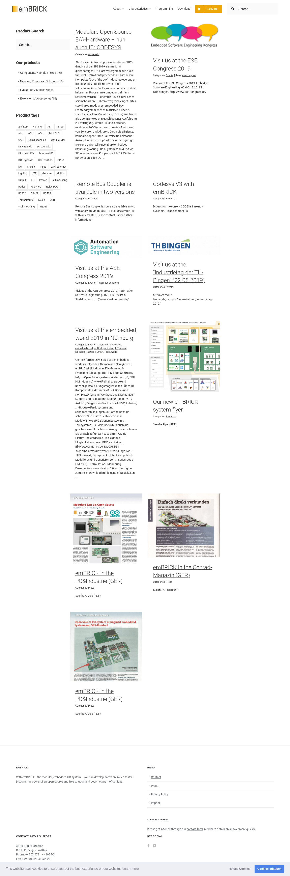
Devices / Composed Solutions (39, 81)
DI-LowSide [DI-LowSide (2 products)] (43, 146)
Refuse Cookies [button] (240, 868)
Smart (100, 351)
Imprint (155, 802)
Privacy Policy (159, 794)
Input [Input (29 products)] (43, 166)
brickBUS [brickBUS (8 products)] (54, 133)
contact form (195, 829)
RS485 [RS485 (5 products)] (47, 193)
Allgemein (93, 54)
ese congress (189, 75)
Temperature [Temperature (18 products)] (25, 199)
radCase (91, 351)
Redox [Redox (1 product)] (21, 186)
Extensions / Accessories (35, 98)
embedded (115, 344)
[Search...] (252, 9)
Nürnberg (80, 351)
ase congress (112, 282)
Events (169, 75)
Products (93, 198)
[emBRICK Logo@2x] (29, 7)
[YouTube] (154, 845)
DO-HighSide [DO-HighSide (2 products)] (25, 160)
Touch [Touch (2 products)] (41, 199)
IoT (116, 348)
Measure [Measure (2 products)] (46, 173)
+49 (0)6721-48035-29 (36, 858)
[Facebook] (148, 845)
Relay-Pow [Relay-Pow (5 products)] (52, 186)
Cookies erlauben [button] (269, 868)
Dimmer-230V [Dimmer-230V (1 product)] (26, 153)
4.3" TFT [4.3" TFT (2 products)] (37, 126)
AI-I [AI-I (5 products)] (50, 126)
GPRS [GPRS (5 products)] (60, 160)
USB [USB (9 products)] (52, 199)
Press (91, 587)
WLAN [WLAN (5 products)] (43, 206)
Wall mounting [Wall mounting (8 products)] (26, 206)
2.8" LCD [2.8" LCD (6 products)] (23, 126)
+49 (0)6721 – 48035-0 (39, 854)
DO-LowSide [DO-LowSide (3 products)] (45, 160)
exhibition (109, 348)
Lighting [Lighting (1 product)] (22, 173)
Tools (107, 351)
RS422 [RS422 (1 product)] (34, 193)
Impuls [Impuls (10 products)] (31, 166)
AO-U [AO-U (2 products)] (41, 133)
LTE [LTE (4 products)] (34, 173)
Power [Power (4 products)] (43, 179)
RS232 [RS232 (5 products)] (22, 193)
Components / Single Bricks (37, 72)
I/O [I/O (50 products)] (20, 166)
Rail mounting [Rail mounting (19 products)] (59, 179)
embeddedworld (84, 348)
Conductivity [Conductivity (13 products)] (58, 139)
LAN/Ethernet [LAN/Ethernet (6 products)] (58, 166)
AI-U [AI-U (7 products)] (20, 133)
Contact (156, 777)
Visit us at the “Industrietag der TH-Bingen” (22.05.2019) (179, 272)
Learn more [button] (130, 868)
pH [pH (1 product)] (32, 179)
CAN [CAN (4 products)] (20, 139)
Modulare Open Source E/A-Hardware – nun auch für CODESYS (103, 39)
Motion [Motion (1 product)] (60, 173)
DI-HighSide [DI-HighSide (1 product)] (25, 146)
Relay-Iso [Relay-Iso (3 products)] (35, 186)
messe (122, 348)
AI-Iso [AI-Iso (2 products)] (60, 126)
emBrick (98, 348)
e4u (107, 344)
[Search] (232, 9)
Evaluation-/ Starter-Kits (35, 89)
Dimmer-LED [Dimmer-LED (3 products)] (46, 153)
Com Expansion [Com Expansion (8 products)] (37, 139)
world (114, 351)
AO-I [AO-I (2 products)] (30, 133)
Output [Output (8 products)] (22, 179)
